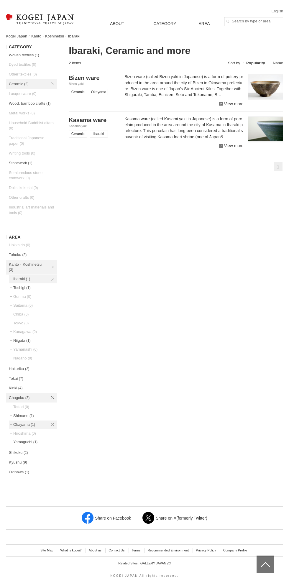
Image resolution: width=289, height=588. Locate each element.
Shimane (23, 415)
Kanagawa (25, 331)
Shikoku (18, 452)
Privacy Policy (206, 550)
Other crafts (21, 197)
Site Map (46, 550)
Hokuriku (19, 369)
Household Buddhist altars (31, 126)
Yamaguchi (25, 442)
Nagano (22, 358)
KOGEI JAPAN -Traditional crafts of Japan (39, 19)
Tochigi (22, 287)
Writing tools (22, 153)
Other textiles (23, 74)
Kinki (15, 388)
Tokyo (21, 323)
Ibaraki (21, 279)
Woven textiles (24, 55)
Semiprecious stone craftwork (25, 175)
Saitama (23, 305)
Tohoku (18, 254)
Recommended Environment (168, 550)
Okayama (24, 424)
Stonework (20, 163)
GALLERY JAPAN (155, 563)
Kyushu (18, 462)
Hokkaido (19, 245)
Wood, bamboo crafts (30, 103)
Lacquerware (22, 93)
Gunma (22, 296)
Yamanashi (25, 349)
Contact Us (116, 550)
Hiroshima (24, 433)
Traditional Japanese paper (26, 141)
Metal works (22, 113)
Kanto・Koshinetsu (47, 36)
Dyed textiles (22, 64)
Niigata (22, 340)
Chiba (21, 314)
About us (95, 550)
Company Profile (235, 550)
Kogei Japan (16, 36)
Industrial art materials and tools (31, 210)
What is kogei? (70, 550)
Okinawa (19, 472)
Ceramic (19, 84)
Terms (136, 550)
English (277, 11)
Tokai (16, 378)
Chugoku (19, 397)
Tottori (21, 407)
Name (278, 63)
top (259, 557)
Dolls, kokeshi (23, 187)
